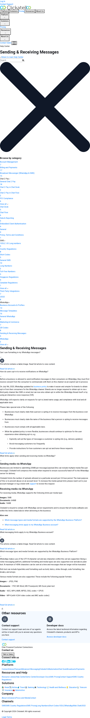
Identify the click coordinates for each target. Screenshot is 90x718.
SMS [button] (2, 240)
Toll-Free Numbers (45, 273)
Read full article (7, 369)
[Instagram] (11, 661)
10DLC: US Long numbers (45, 245)
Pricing (21, 11)
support (33, 484)
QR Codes (45, 329)
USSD (45, 298)
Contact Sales (5, 43)
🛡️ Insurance (7, 690)
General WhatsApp (45, 318)
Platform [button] (4, 11)
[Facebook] (3, 661)
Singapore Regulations (45, 278)
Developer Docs (43, 677)
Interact (11, 669)
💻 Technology (40, 687)
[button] (45, 355)
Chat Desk (45, 208)
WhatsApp (45, 340)
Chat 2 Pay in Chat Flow (45, 194)
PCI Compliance (45, 200)
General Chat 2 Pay (45, 183)
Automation (53, 669)
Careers (12, 698)
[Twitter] (6, 661)
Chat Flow (45, 214)
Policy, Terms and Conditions (45, 236)
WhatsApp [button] (5, 302)
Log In (2, 1)
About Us (4, 38)
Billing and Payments (45, 169)
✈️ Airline (13, 687)
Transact (18, 669)
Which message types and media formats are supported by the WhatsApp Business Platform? (43, 520)
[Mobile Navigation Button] (14, 43)
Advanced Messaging (30, 669)
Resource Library (9, 677)
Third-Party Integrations (45, 292)
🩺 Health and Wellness (56, 687)
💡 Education (71, 687)
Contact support (8, 639)
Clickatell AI (44, 669)
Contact (33, 698)
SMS (4, 706)
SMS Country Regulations (16, 706)
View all (4, 204)
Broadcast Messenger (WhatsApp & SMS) (45, 174)
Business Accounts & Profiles (45, 306)
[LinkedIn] (8, 661)
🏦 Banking (29, 687)
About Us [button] (40, 11)
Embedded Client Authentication (45, 225)
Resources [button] (29, 11)
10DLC (62, 706)
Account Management (45, 163)
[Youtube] (14, 661)
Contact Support (6, 4)
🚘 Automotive (19, 690)
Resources (5, 31)
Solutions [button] (14, 11)
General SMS (45, 262)
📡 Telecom (82, 687)
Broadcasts (71, 669)
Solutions (5, 22)
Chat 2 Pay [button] (5, 179)
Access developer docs (56, 637)
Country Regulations (45, 250)
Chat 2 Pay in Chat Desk (45, 188)
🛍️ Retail (5, 687)
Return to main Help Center (11, 57)
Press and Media (23, 698)
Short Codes (45, 256)
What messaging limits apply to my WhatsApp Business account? (31, 525)
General (45, 231)
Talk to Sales (8, 654)
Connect (5, 669)
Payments (80, 669)
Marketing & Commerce (45, 323)
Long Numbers (45, 267)
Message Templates (45, 312)
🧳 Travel (21, 687)
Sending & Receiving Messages (45, 335)
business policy (40, 386)
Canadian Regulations (45, 284)
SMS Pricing (55, 677)
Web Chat (77, 706)
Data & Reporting (45, 219)
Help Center (20, 677)
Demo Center (30, 677)
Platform (4, 16)
